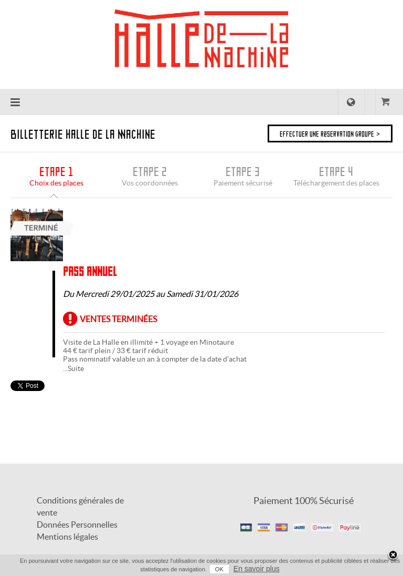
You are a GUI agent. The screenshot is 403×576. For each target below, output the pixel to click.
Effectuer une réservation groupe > (330, 133)
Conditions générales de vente (80, 506)
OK (219, 569)
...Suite (73, 368)
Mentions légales (67, 536)
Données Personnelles (77, 524)
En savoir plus (257, 568)
